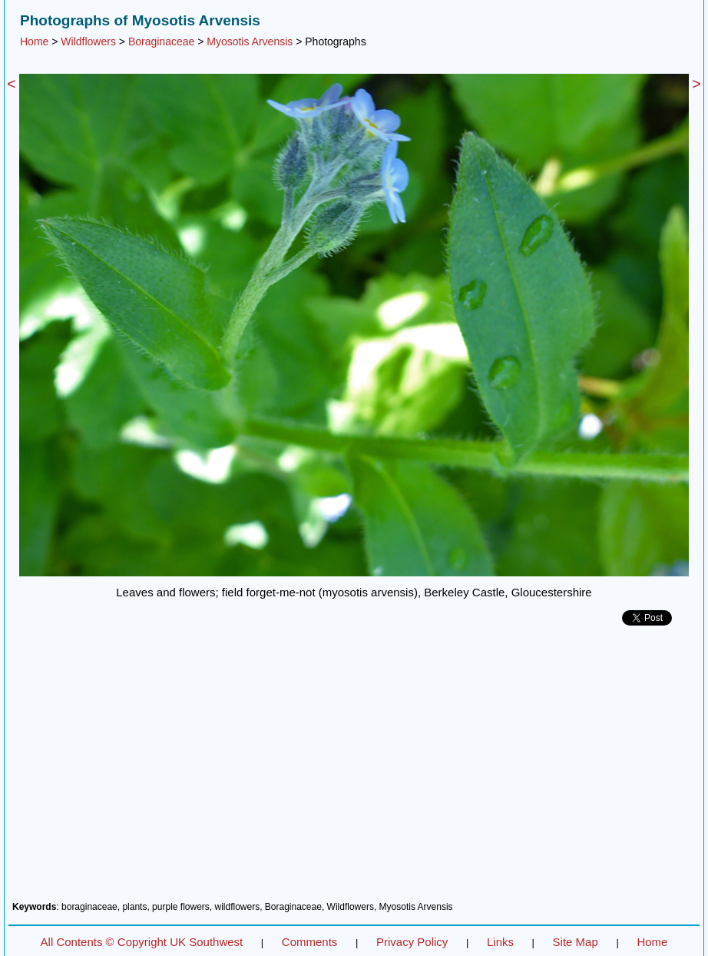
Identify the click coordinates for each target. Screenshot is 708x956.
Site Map (575, 941)
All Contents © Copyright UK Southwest (142, 941)
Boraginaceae (161, 41)
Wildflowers (88, 41)
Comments (310, 941)
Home (34, 41)
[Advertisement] (354, 769)
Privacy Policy (412, 941)
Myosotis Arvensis (250, 41)
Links (500, 941)
